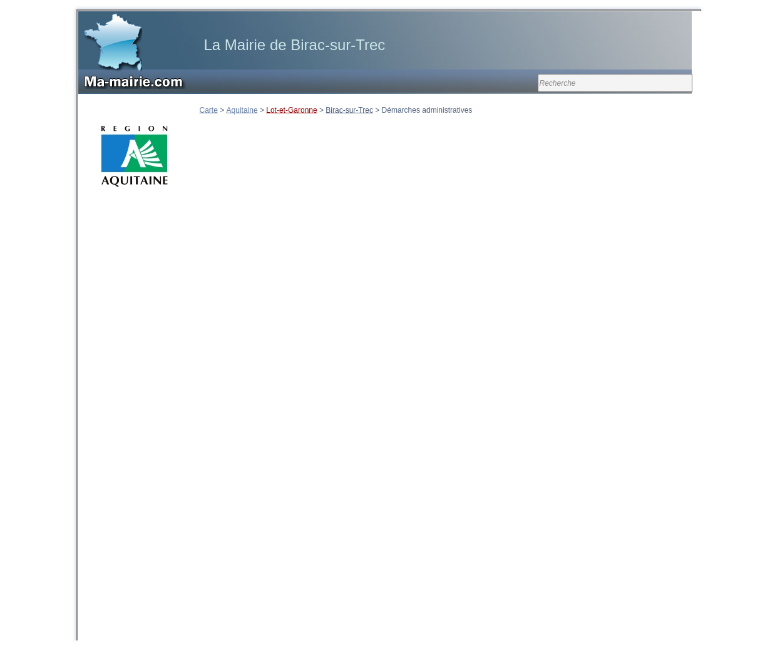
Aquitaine (242, 109)
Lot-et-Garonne (291, 109)
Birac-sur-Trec (349, 109)
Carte (209, 109)
